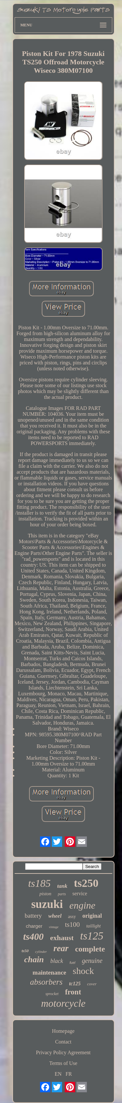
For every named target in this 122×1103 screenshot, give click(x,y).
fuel (72, 963)
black (56, 961)
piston (45, 893)
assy (72, 916)
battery (33, 915)
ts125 (91, 936)
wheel (55, 916)
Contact (63, 1041)
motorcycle (63, 1003)
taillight (93, 926)
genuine (92, 960)
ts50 (25, 950)
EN (58, 1074)
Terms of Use (63, 1063)
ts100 (72, 924)
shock (83, 971)
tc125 (75, 983)
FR (68, 1074)
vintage (53, 927)
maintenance (49, 972)
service (80, 893)
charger (34, 926)
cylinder (41, 951)
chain (34, 959)
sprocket (52, 993)
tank (62, 886)
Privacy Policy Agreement (63, 1052)
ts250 (86, 883)
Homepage (63, 1031)
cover (92, 983)
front (73, 992)
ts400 (33, 936)
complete (90, 949)
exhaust (62, 938)
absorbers (46, 982)
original (92, 916)
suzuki (47, 904)
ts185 (39, 883)
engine (82, 905)
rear (61, 948)
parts (62, 894)
